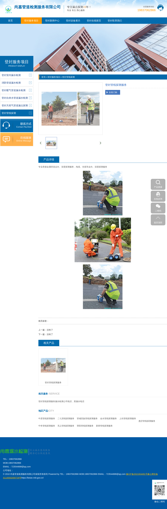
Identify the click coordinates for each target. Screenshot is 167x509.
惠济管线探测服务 (147, 421)
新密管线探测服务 (104, 426)
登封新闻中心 (52, 20)
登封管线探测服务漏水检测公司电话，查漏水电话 (61, 401)
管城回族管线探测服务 (87, 418)
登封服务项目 (31, 20)
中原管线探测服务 (46, 418)
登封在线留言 (94, 20)
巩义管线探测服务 (66, 426)
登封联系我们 (115, 20)
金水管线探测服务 (108, 418)
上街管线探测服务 (127, 418)
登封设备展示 (73, 20)
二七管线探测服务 (66, 418)
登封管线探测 (68, 77)
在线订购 (113, 92)
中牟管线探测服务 (46, 426)
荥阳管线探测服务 (85, 426)
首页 (10, 20)
